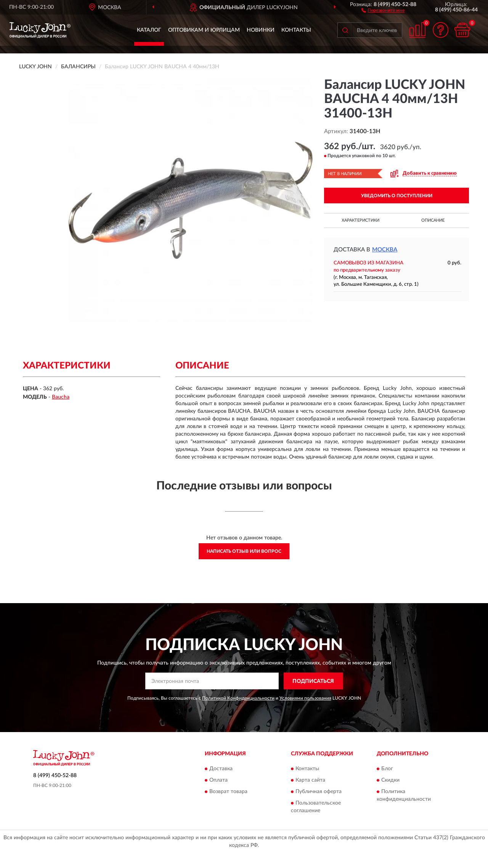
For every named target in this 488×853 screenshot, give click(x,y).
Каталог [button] (149, 30)
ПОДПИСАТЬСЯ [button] (313, 681)
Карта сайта (310, 780)
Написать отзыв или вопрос (244, 551)
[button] (383, 10)
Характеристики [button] (360, 220)
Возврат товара (228, 791)
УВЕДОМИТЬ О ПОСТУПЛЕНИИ (396, 195)
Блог (387, 768)
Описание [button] (433, 220)
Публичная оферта (318, 791)
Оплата (218, 780)
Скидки (390, 780)
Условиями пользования (305, 698)
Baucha (60, 397)
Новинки (260, 30)
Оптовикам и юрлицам (204, 30)
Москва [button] (384, 250)
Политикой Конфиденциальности (238, 698)
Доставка (221, 768)
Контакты (296, 30)
